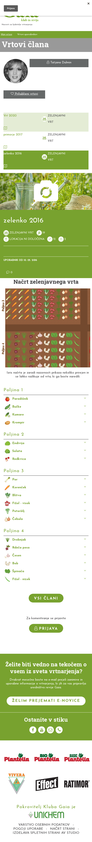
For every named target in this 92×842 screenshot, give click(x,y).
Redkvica (19, 459)
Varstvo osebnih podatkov (44, 825)
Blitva (16, 495)
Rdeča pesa (21, 547)
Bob (15, 563)
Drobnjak (19, 539)
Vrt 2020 (10, 115)
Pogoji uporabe (28, 829)
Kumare (18, 414)
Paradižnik (20, 399)
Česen (16, 555)
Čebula (17, 519)
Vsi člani (46, 599)
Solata (17, 451)
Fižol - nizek (21, 579)
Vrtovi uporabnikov (27, 34)
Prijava (46, 628)
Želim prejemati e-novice (46, 701)
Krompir (18, 422)
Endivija (18, 443)
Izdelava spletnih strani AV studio (46, 833)
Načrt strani (62, 829)
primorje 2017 (12, 134)
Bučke (16, 406)
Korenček (19, 487)
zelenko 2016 (12, 153)
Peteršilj (18, 511)
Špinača (18, 571)
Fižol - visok (21, 503)
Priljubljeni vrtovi (24, 94)
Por (14, 479)
